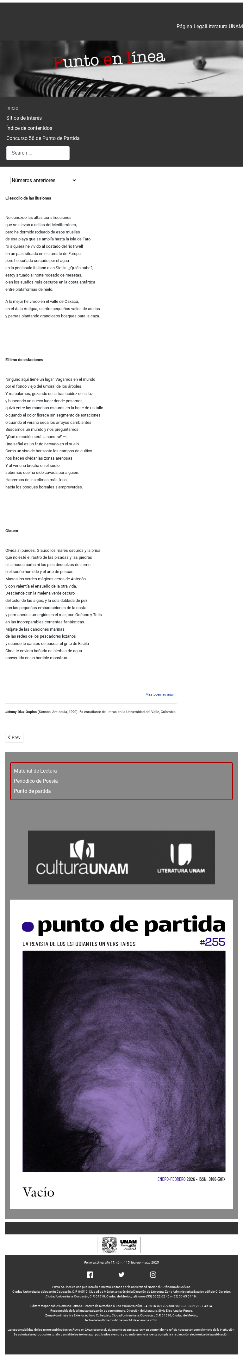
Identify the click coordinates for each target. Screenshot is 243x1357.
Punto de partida (32, 791)
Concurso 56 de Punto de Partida (43, 138)
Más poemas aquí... (161, 694)
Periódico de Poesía (36, 781)
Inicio (12, 108)
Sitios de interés (24, 118)
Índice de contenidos (29, 128)
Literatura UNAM (224, 26)
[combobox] (38, 153)
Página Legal (191, 26)
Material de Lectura (35, 771)
